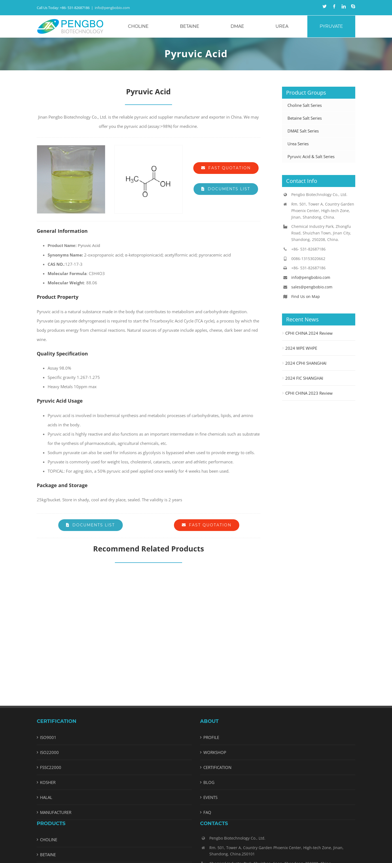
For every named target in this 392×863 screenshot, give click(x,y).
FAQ (207, 812)
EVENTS (210, 797)
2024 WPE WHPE (301, 348)
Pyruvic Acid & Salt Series (311, 156)
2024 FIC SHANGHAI (304, 378)
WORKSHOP (214, 752)
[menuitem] (142, 26)
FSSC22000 (50, 767)
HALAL (46, 797)
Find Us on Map (305, 296)
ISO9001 (48, 737)
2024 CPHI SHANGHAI (305, 363)
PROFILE (211, 737)
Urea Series (298, 143)
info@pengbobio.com (112, 7)
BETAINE (48, 854)
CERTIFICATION (217, 767)
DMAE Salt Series (303, 131)
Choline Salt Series (304, 105)
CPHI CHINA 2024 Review (309, 333)
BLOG (209, 782)
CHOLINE (48, 839)
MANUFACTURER (55, 812)
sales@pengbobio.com (311, 286)
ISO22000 (49, 752)
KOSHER (48, 782)
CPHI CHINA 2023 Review (309, 393)
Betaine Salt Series (304, 118)
